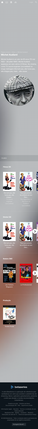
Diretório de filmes (24, 403)
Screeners (24, 412)
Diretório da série (13, 403)
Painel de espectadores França (27, 414)
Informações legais (6, 409)
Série (13, 52)
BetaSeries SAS (9, 412)
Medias (17, 412)
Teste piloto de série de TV (9, 414)
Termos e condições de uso (28, 409)
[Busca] (36, 2)
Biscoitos (16, 409)
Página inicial (5, 52)
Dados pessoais (19, 411)
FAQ (19, 405)
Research (30, 412)
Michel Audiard (23, 52)
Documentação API (11, 405)
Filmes (4, 158)
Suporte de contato (26, 405)
